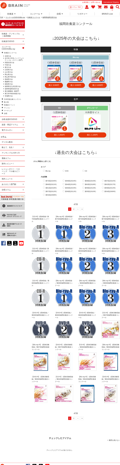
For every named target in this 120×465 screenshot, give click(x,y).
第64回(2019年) (70, 184)
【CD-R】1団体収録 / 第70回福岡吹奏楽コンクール (40, 219)
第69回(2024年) (70, 181)
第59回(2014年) (90, 188)
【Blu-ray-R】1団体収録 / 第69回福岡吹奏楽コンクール (64, 251)
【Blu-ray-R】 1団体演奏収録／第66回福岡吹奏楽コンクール (110, 347)
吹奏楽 (11, 14)
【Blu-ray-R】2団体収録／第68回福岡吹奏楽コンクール (87, 283)
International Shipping (111, 2)
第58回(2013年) (109, 188)
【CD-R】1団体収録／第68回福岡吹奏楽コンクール (40, 283)
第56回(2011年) (70, 191)
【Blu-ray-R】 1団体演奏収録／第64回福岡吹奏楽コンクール (87, 379)
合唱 (60, 14)
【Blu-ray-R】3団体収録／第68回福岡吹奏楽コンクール (110, 283)
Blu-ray (48, 171)
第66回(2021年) (51, 184)
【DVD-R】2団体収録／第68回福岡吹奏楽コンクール (64, 315)
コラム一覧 (76, 7)
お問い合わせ (95, 2)
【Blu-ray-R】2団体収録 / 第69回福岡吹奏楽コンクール (87, 251)
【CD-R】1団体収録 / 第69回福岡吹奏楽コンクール (40, 251)
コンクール (36, 14)
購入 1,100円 (92, 135)
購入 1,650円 (59, 135)
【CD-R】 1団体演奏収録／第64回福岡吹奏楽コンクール (64, 379)
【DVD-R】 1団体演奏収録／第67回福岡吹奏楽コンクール (64, 347)
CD (86, 171)
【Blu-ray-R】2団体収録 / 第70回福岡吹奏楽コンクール (87, 219)
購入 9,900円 (54, 85)
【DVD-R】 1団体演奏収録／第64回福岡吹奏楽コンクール (110, 379)
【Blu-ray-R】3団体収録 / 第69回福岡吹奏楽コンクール (111, 251)
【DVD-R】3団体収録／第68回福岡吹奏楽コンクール (87, 315)
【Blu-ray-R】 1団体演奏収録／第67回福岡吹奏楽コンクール (40, 347)
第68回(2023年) (90, 181)
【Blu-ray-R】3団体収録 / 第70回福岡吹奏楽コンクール (111, 219)
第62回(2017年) (109, 184)
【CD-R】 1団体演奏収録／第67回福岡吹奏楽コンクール (111, 315)
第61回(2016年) (51, 188)
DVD (66, 171)
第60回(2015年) (70, 188)
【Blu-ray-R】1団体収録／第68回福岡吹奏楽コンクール (64, 283)
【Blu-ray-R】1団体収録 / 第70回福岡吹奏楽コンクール (64, 219)
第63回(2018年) (90, 184)
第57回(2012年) (51, 191)
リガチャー (82, 14)
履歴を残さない (114, 440)
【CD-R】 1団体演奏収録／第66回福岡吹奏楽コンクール (87, 347)
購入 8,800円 (76, 85)
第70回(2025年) (51, 181)
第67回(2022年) (109, 181)
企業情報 (85, 2)
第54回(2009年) (109, 191)
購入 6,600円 (97, 85)
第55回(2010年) (90, 191)
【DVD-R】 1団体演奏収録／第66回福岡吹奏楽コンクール (40, 379)
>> (82, 209)
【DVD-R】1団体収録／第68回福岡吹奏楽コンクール (40, 315)
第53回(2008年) (51, 195)
